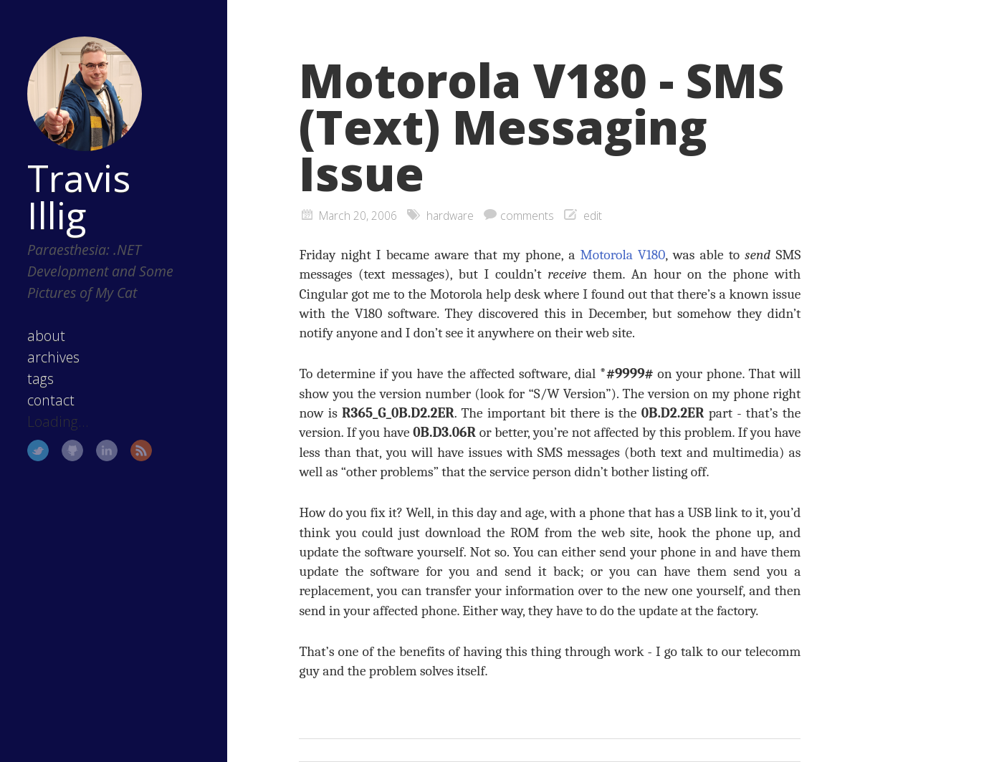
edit (592, 215)
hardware (450, 215)
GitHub (72, 450)
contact (51, 400)
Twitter (38, 450)
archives (53, 357)
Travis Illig (78, 196)
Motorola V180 (622, 254)
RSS (141, 450)
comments (527, 215)
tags (40, 378)
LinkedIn (107, 450)
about (46, 335)
